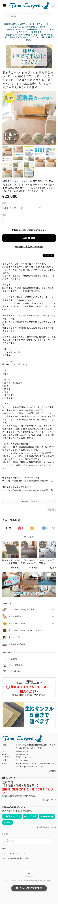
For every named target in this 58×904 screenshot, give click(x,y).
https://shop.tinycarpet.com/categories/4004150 (29, 481)
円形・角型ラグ (16, 616)
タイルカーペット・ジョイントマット (26, 630)
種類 (4, 203)
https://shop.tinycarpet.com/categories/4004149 (29, 490)
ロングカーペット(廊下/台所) (22, 609)
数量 (4, 215)
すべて (8, 528)
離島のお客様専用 (17, 644)
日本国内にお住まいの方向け (29, 246)
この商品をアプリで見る (29, 501)
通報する (51, 510)
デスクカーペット (17, 623)
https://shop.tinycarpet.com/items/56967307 (30, 453)
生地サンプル (15, 637)
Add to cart (29, 238)
